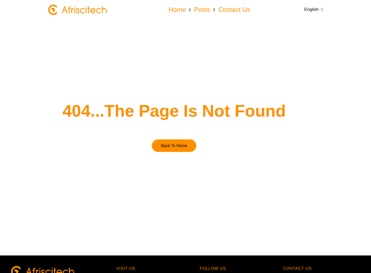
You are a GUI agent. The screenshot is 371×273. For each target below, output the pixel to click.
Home (177, 9)
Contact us (234, 9)
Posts (202, 9)
